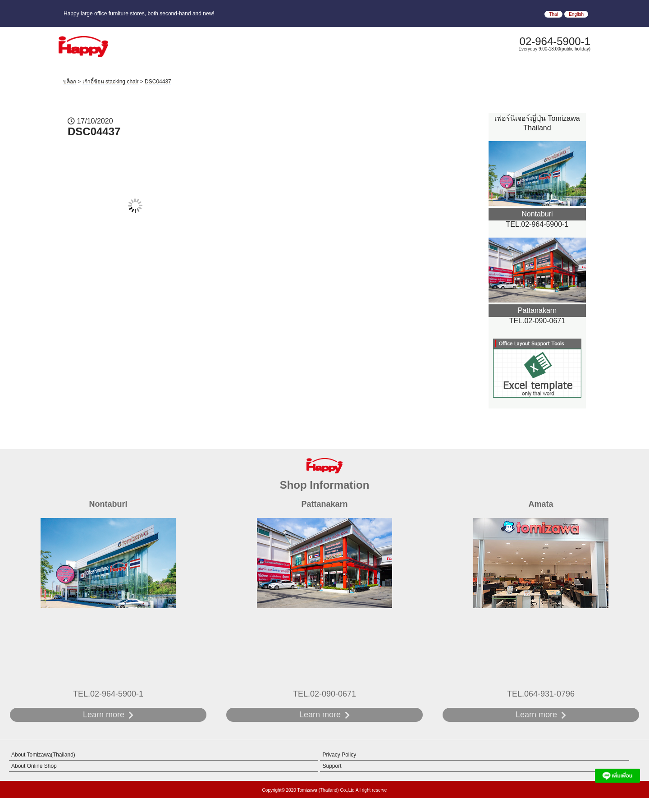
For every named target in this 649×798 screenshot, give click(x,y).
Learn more (103, 714)
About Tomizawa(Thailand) (43, 755)
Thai (553, 14)
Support (331, 766)
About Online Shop (34, 766)
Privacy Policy (339, 755)
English (576, 14)
